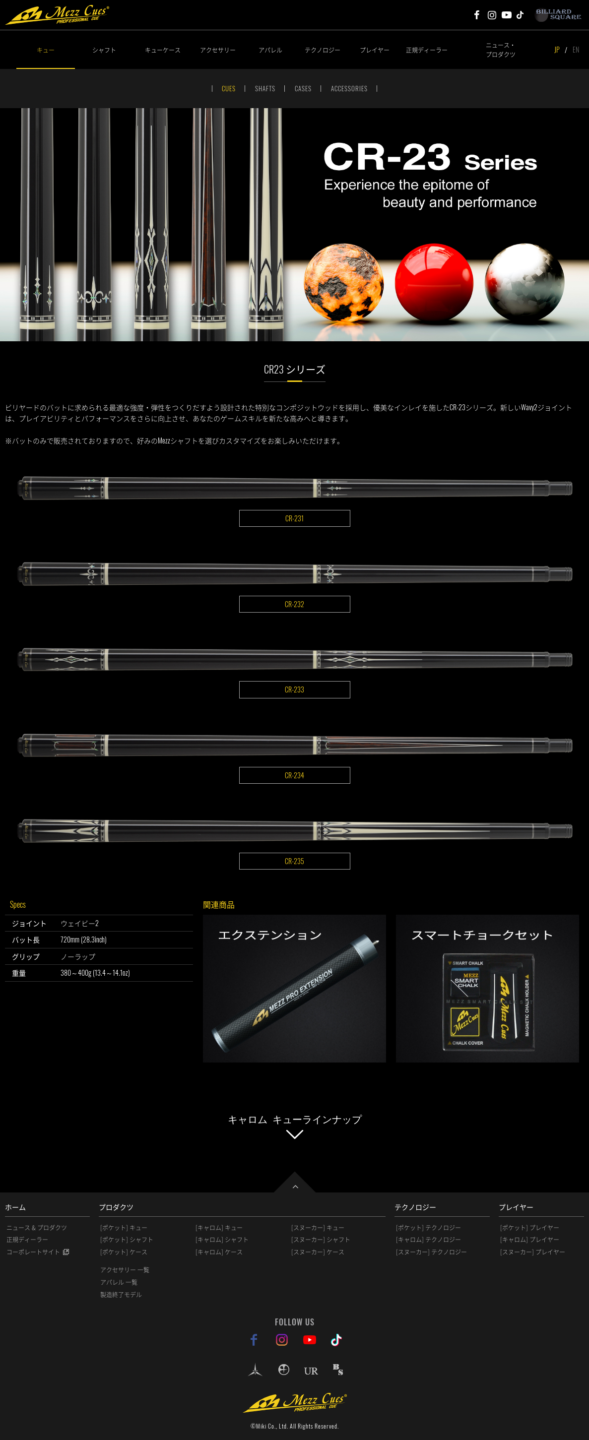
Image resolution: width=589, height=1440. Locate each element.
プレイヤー (375, 50)
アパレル (270, 50)
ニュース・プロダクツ (501, 50)
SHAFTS (265, 88)
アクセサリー (218, 50)
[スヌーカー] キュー (317, 1227)
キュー (46, 50)
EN (576, 49)
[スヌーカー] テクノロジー (431, 1252)
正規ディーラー (427, 50)
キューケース (163, 50)
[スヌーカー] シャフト (320, 1239)
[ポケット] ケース (123, 1252)
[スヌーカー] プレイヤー (532, 1252)
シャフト (104, 50)
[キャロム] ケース (219, 1252)
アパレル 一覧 (118, 1282)
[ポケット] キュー (123, 1227)
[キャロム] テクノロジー (428, 1239)
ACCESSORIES (349, 88)
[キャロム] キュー (219, 1227)
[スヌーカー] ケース (317, 1252)
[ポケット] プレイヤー (529, 1227)
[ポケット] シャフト (126, 1239)
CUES (229, 88)
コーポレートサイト (33, 1252)
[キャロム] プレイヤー (529, 1239)
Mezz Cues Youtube (507, 15)
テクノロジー (322, 50)
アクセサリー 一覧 (124, 1269)
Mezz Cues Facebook (477, 15)
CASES (303, 88)
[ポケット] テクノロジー (428, 1227)
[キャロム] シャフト (222, 1239)
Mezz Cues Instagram (492, 15)
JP (557, 49)
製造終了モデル (121, 1294)
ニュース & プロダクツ (36, 1227)
